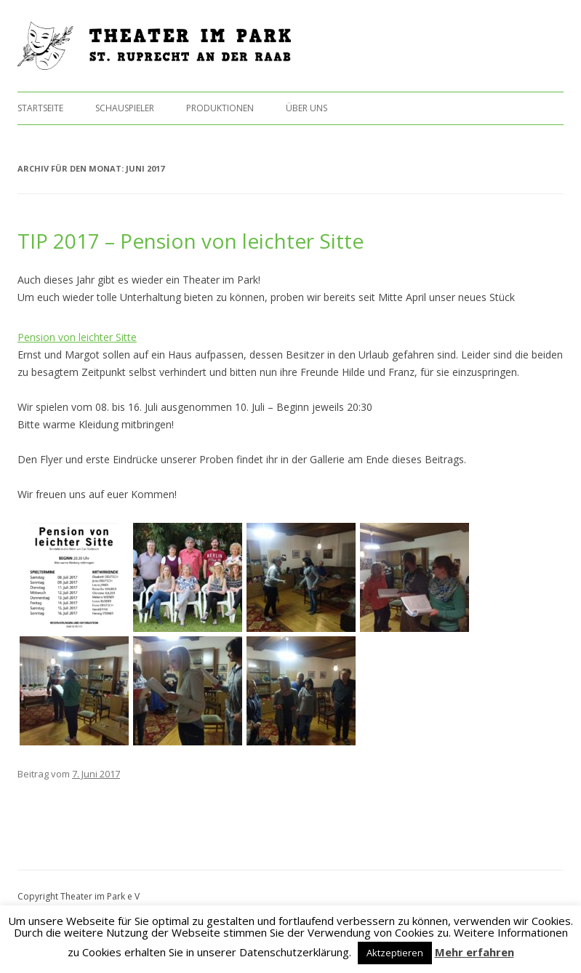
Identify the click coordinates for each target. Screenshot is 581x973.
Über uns (306, 108)
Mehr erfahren (474, 952)
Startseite (40, 108)
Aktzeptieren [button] (394, 952)
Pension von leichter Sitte (77, 337)
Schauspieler (124, 108)
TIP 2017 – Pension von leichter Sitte (190, 241)
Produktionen (220, 108)
